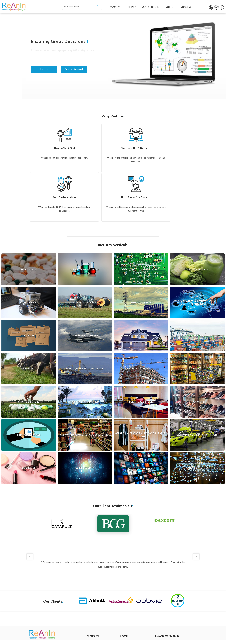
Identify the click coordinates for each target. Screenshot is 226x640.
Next (197, 507)
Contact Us (185, 6)
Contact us (90, 613)
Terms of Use (126, 599)
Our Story (112, 6)
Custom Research (149, 6)
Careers (169, 6)
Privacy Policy (126, 594)
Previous (29, 507)
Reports (130, 6)
